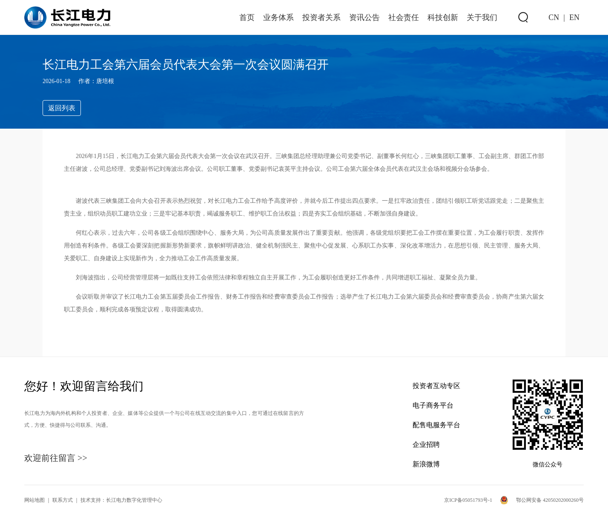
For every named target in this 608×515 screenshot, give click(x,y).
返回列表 (61, 108)
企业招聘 (426, 444)
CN (553, 17)
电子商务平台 (433, 405)
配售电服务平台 (436, 425)
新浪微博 (426, 464)
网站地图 (34, 500)
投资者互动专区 (436, 385)
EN (574, 17)
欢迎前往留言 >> (55, 458)
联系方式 (62, 500)
